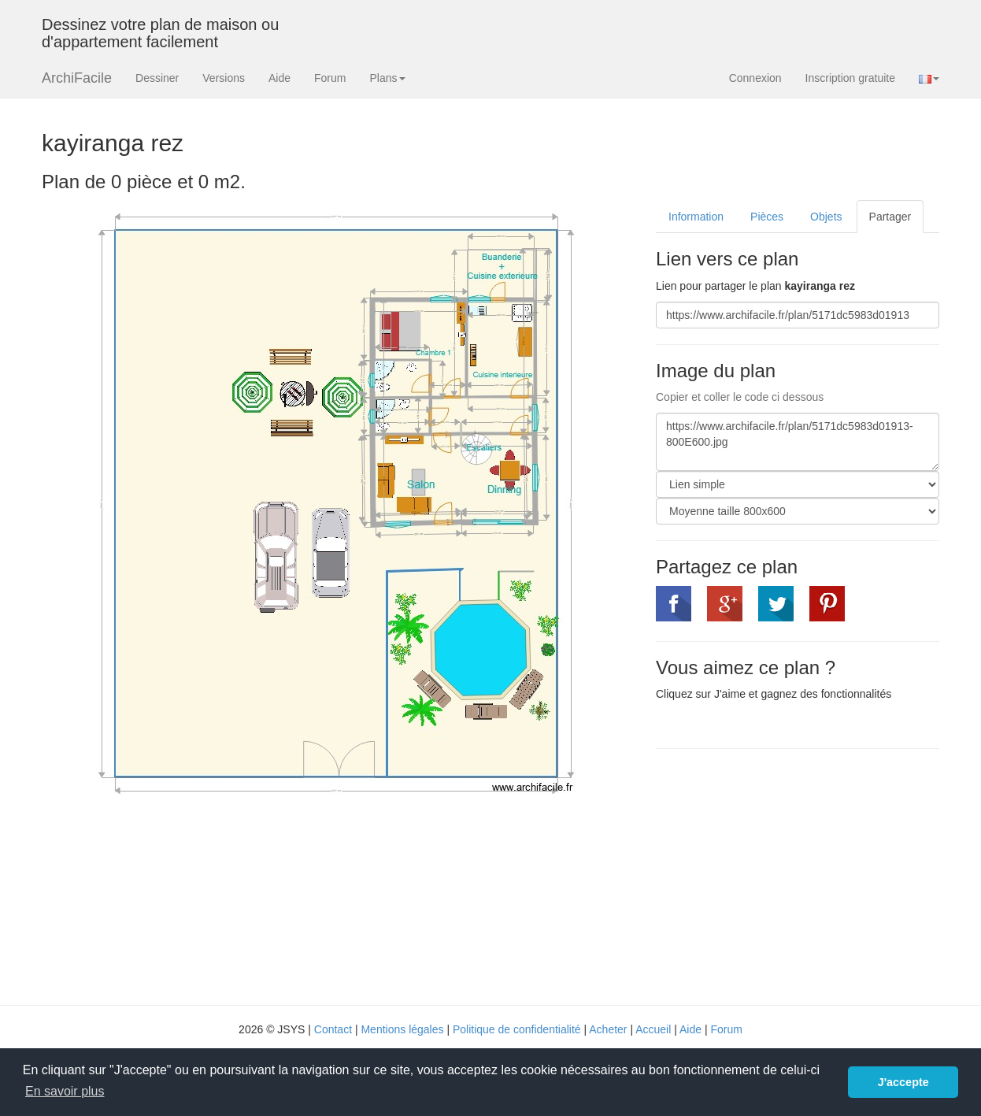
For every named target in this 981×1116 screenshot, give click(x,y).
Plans (387, 78)
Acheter (608, 1029)
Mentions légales (402, 1029)
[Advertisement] (788, 875)
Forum (330, 78)
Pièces (766, 216)
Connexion (755, 78)
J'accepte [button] (903, 1082)
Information (696, 216)
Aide (279, 78)
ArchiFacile (77, 78)
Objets (826, 216)
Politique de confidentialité (517, 1029)
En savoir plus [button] (65, 1091)
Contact (333, 1029)
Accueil (653, 1029)
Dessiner (157, 78)
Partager (890, 216)
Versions (223, 78)
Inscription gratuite (850, 78)
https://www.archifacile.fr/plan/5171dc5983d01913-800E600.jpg (797, 442)
